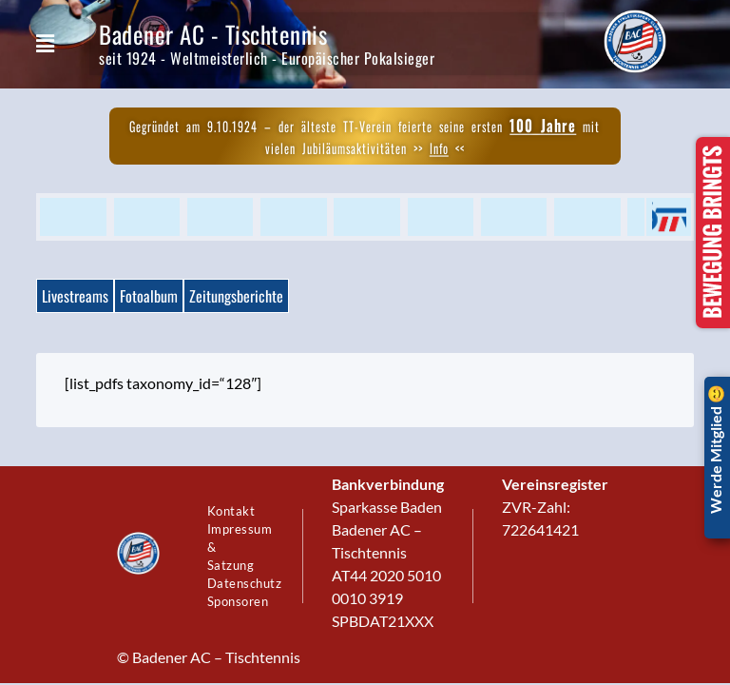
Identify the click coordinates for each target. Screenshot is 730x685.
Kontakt (234, 485)
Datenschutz (240, 599)
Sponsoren (240, 627)
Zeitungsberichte (236, 295)
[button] (45, 44)
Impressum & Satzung (240, 542)
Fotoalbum (149, 295)
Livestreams (75, 295)
